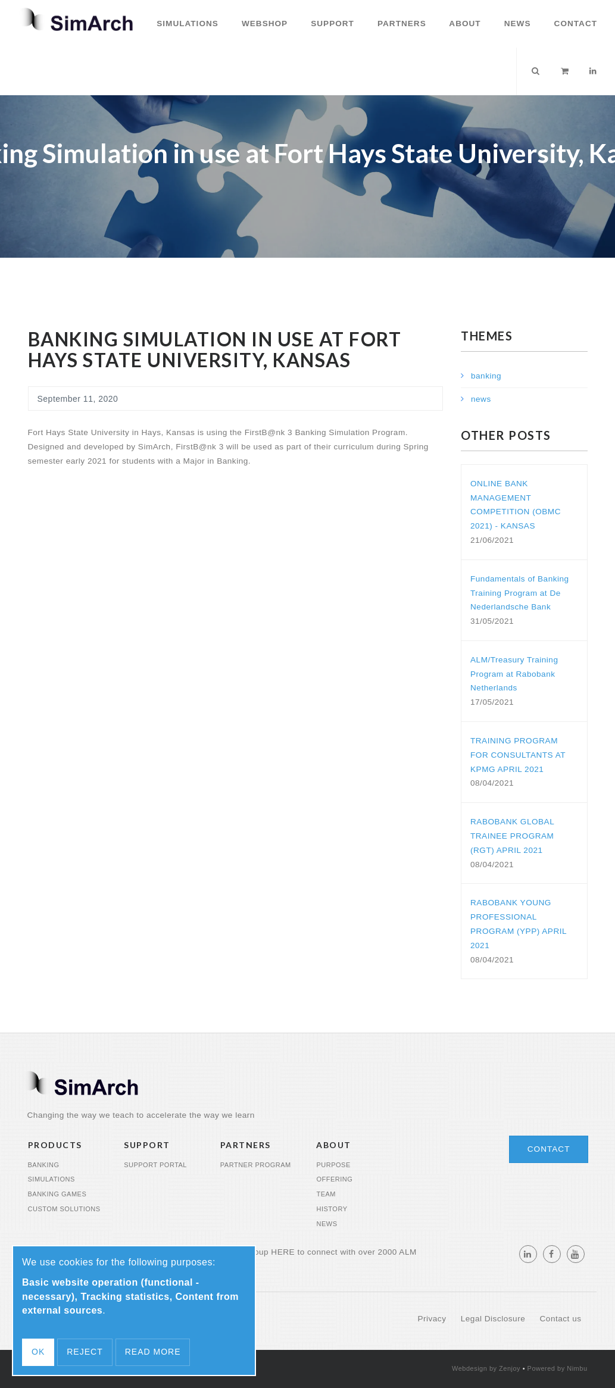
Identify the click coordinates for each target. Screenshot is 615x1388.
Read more (153, 1351)
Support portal (155, 1164)
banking (486, 375)
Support (331, 23)
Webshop (263, 23)
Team (326, 1194)
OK (38, 1351)
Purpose (333, 1164)
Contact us (561, 1318)
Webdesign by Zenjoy (486, 1368)
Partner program (255, 1164)
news (481, 399)
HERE (283, 1252)
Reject (84, 1351)
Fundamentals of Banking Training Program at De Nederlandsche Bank (519, 593)
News (516, 23)
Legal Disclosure (494, 1318)
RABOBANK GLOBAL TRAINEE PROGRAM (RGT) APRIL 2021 (512, 836)
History (331, 1208)
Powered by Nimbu (557, 1368)
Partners (400, 23)
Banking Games (57, 1194)
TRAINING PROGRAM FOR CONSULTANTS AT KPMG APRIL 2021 (518, 755)
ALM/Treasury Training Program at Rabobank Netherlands (514, 674)
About (464, 23)
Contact (574, 23)
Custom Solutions (64, 1208)
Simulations (186, 23)
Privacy (432, 1318)
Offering (334, 1179)
